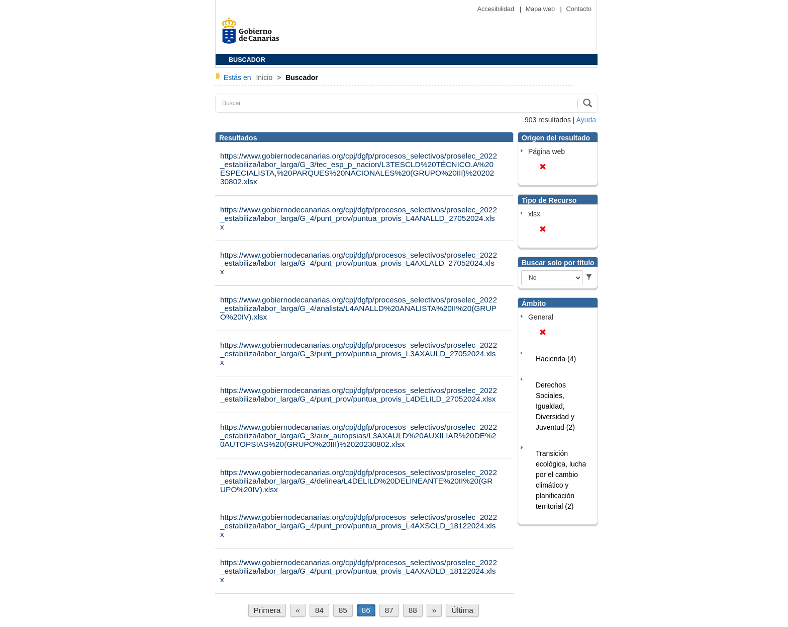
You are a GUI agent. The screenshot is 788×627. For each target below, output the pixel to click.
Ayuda (586, 120)
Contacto (579, 9)
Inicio (265, 77)
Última (462, 610)
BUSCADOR (247, 59)
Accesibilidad (496, 9)
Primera (267, 610)
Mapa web (541, 9)
